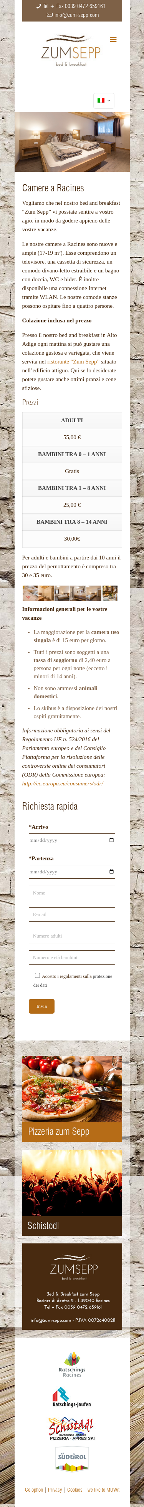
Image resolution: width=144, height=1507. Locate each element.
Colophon (34, 1490)
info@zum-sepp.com (77, 15)
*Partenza (41, 858)
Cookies (75, 1490)
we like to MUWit (103, 1490)
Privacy (55, 1490)
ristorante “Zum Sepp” (73, 361)
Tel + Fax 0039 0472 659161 (74, 6)
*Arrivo (38, 827)
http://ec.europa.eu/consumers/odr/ (62, 783)
